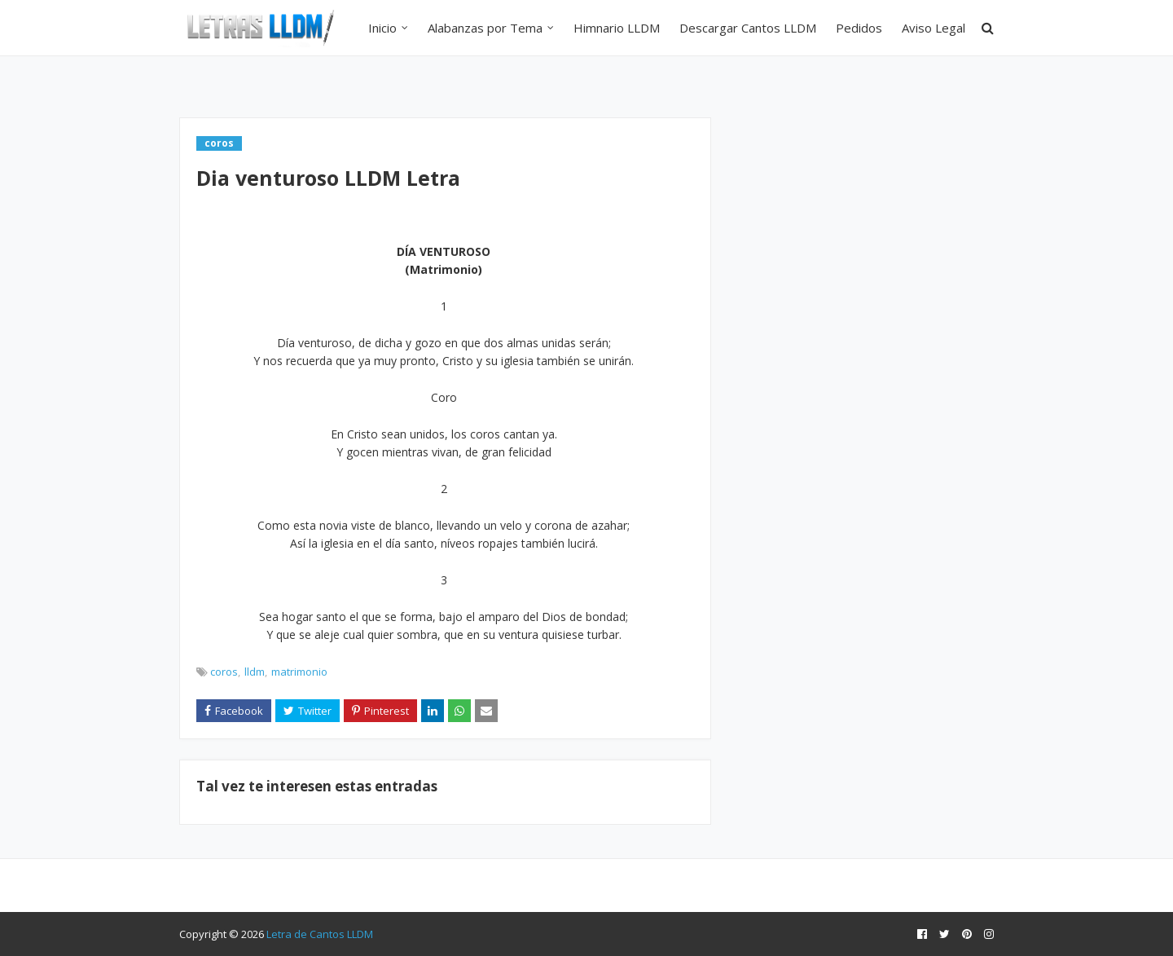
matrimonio (299, 671)
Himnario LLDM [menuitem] (616, 28)
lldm (254, 671)
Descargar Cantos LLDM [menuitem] (747, 28)
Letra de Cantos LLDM (319, 934)
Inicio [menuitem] (382, 28)
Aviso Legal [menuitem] (933, 28)
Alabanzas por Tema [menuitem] (485, 28)
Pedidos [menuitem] (859, 28)
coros (224, 671)
